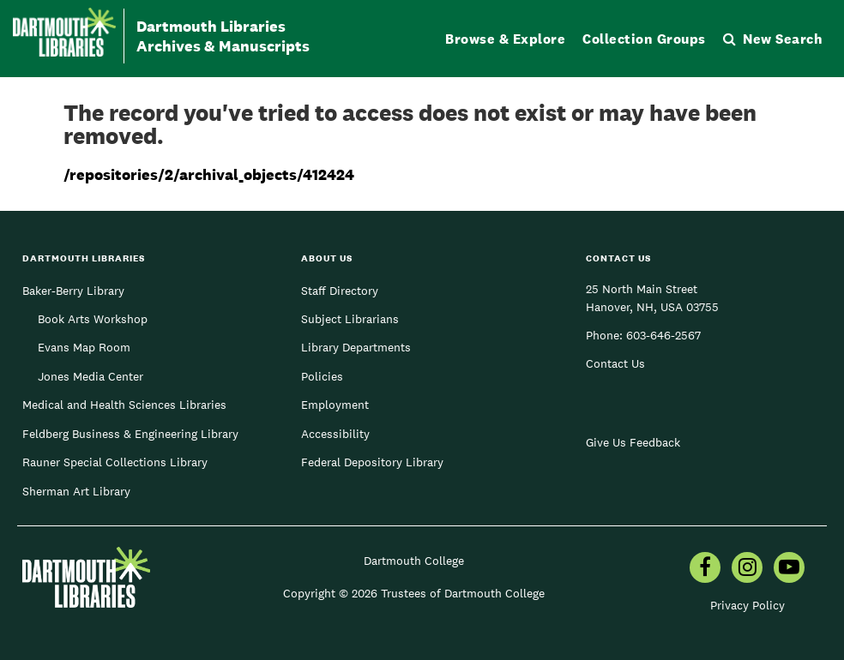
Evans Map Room (84, 347)
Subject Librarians (350, 319)
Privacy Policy (747, 605)
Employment (335, 404)
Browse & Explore (505, 39)
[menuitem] (705, 569)
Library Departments (356, 347)
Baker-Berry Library (73, 290)
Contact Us (615, 363)
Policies (322, 376)
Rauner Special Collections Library (115, 462)
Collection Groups (644, 39)
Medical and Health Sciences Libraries (124, 404)
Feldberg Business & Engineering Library (130, 433)
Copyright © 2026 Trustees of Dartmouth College (414, 593)
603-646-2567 (663, 335)
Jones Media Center (90, 376)
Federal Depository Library (372, 462)
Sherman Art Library (76, 491)
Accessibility (335, 433)
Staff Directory (339, 290)
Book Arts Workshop (93, 319)
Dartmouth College (414, 560)
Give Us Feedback (633, 442)
